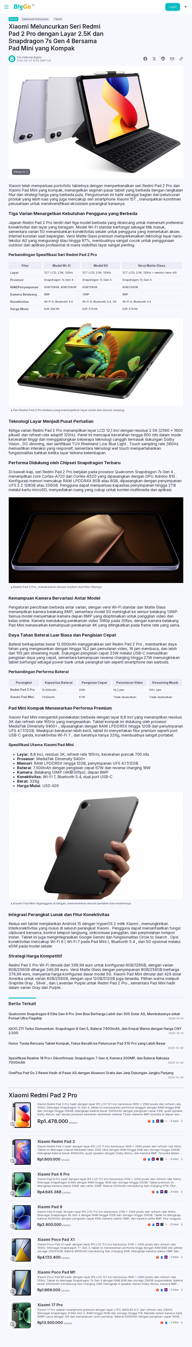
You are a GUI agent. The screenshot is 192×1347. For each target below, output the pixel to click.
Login (173, 7)
